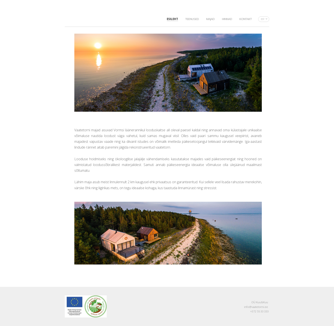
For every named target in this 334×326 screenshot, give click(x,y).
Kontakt (245, 19)
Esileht (172, 19)
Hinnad (227, 19)
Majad (210, 19)
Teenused (192, 19)
